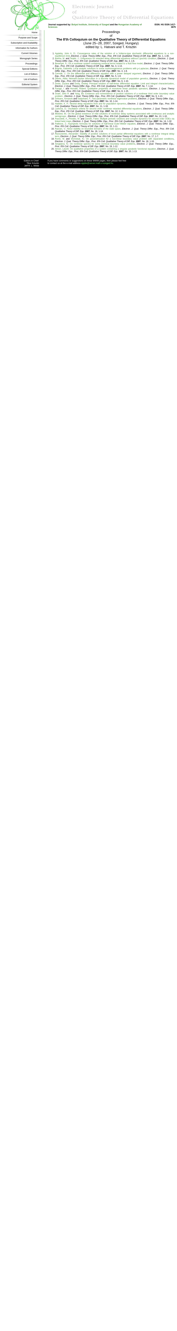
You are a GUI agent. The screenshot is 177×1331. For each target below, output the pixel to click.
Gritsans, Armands (64, 98)
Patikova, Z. (61, 124)
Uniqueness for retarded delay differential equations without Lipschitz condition (118, 58)
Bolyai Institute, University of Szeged (90, 24)
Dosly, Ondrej (81, 83)
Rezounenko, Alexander (66, 134)
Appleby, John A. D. (65, 53)
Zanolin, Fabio (92, 118)
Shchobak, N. (77, 139)
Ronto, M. (60, 139)
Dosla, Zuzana (62, 83)
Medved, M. (60, 113)
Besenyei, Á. (61, 63)
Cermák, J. (60, 73)
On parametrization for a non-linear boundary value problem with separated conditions (130, 139)
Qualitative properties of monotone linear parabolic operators (117, 88)
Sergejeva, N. (61, 144)
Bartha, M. (60, 58)
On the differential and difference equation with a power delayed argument (104, 73)
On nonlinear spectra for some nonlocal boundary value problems (102, 144)
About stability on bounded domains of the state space (94, 129)
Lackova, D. (61, 108)
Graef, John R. (62, 93)
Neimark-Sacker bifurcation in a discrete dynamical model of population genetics (108, 78)
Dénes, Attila (61, 78)
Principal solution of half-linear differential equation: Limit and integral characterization (131, 83)
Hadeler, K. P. (61, 103)
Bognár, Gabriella (63, 68)
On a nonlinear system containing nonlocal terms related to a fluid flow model (105, 63)
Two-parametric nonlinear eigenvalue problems (114, 98)
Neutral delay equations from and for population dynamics (98, 103)
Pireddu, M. (74, 118)
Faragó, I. (60, 88)
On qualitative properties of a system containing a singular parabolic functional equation (113, 149)
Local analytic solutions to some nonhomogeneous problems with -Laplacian (111, 68)
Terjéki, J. (74, 58)
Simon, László (62, 149)
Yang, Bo (79, 93)
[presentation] (137, 68)
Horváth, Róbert (78, 88)
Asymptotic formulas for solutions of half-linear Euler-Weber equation (102, 124)
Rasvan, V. (60, 129)
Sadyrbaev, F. (84, 98)
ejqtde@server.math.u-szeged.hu (97, 163)
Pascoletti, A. (61, 118)
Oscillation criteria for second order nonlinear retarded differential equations (105, 108)
